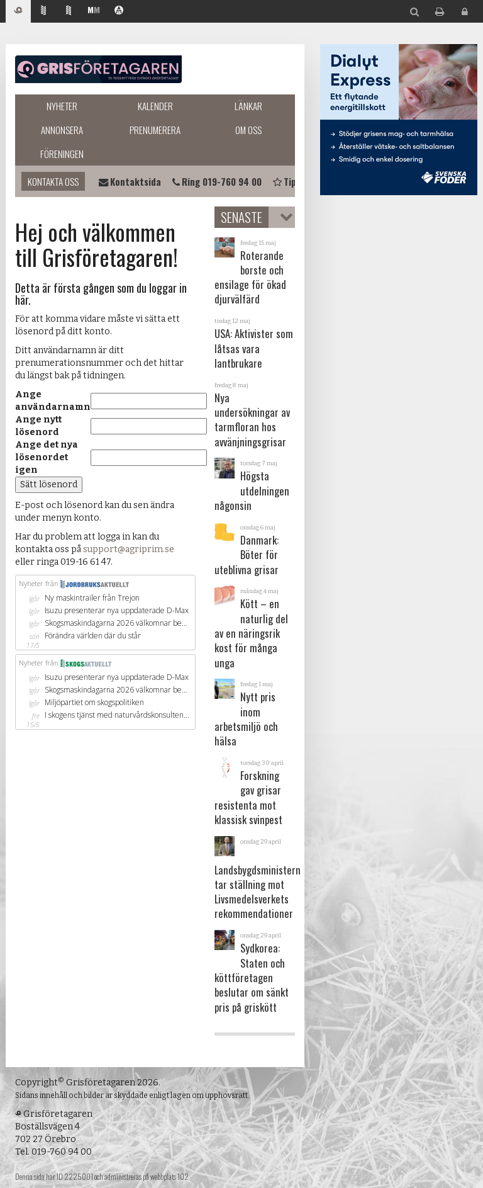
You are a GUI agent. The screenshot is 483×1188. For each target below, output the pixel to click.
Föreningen (62, 154)
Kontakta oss (53, 181)
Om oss (248, 130)
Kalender (155, 106)
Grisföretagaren (98, 69)
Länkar (248, 106)
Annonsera (62, 130)
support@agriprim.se (128, 549)
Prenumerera (155, 130)
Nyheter (62, 106)
